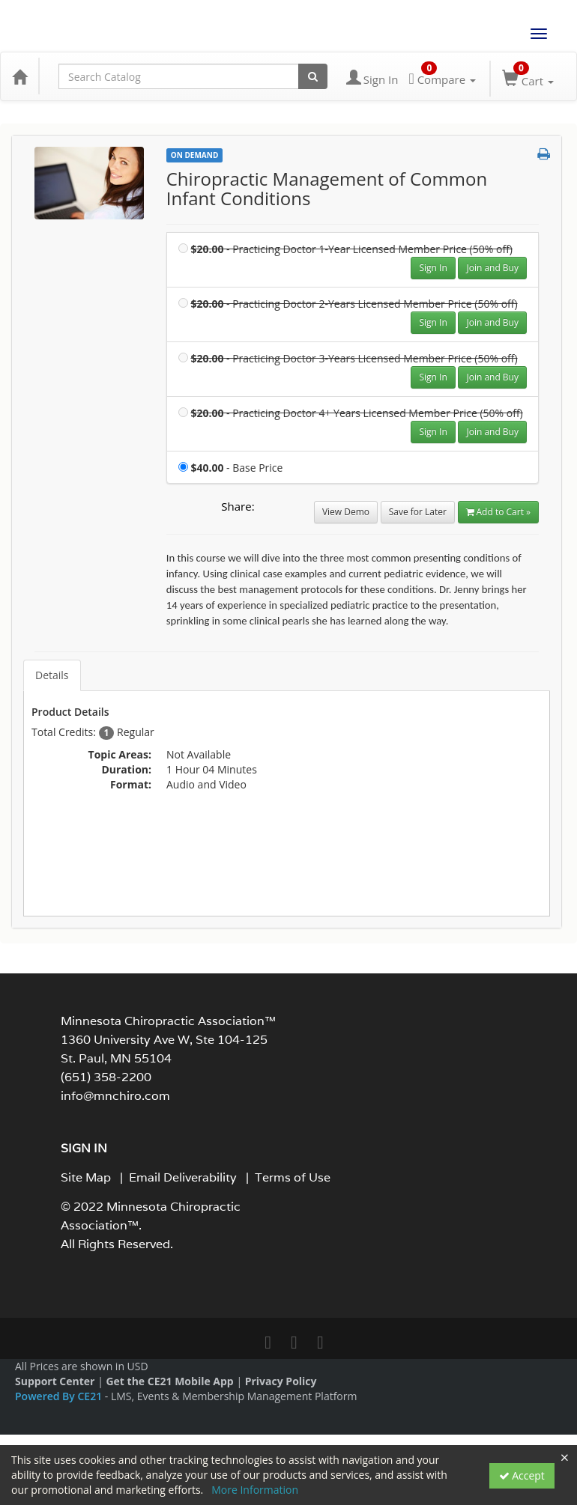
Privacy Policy (281, 1381)
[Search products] (312, 76)
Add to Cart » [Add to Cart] (498, 511)
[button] (543, 154)
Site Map (86, 1177)
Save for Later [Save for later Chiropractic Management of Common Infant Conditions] (418, 511)
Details (52, 675)
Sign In (433, 267)
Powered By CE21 (60, 1396)
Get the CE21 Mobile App (169, 1381)
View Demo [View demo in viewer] (345, 511)
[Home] (19, 76)
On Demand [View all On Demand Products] (195, 155)
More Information (254, 1490)
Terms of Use (292, 1177)
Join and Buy (492, 267)
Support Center (54, 1381)
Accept (522, 1475)
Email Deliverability (183, 1177)
